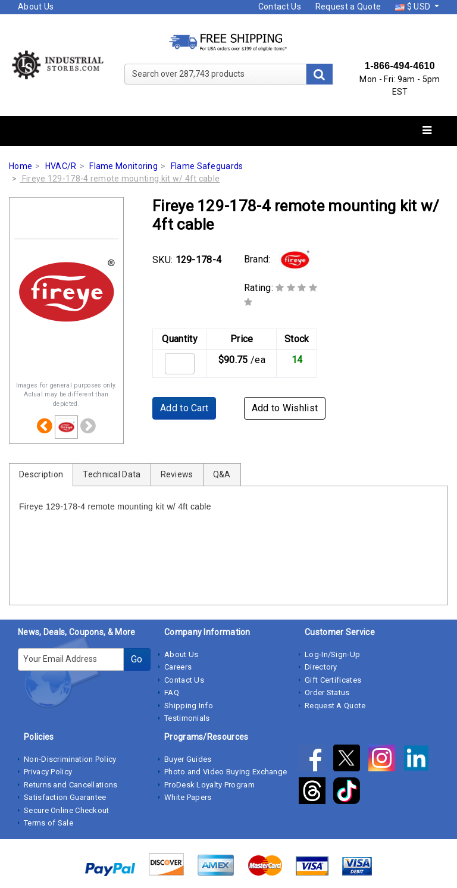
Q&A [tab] (222, 474)
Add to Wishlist (285, 408)
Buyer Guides (188, 759)
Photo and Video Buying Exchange (225, 771)
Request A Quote (335, 705)
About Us (36, 6)
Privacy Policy (48, 771)
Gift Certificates (333, 680)
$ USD (413, 6)
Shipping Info (188, 705)
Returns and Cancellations (71, 784)
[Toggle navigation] (427, 130)
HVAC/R (61, 166)
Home (20, 166)
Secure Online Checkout (66, 810)
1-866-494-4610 (400, 66)
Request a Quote (348, 6)
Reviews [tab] (177, 474)
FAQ (171, 692)
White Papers (188, 797)
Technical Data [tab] (111, 474)
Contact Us (279, 6)
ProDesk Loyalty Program (209, 784)
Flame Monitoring (123, 166)
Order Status (327, 692)
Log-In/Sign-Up (332, 654)
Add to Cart (184, 408)
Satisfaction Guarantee (65, 797)
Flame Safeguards (207, 166)
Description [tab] (41, 474)
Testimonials (187, 718)
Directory (321, 666)
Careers (178, 666)
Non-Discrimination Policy (70, 759)
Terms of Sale (48, 822)
